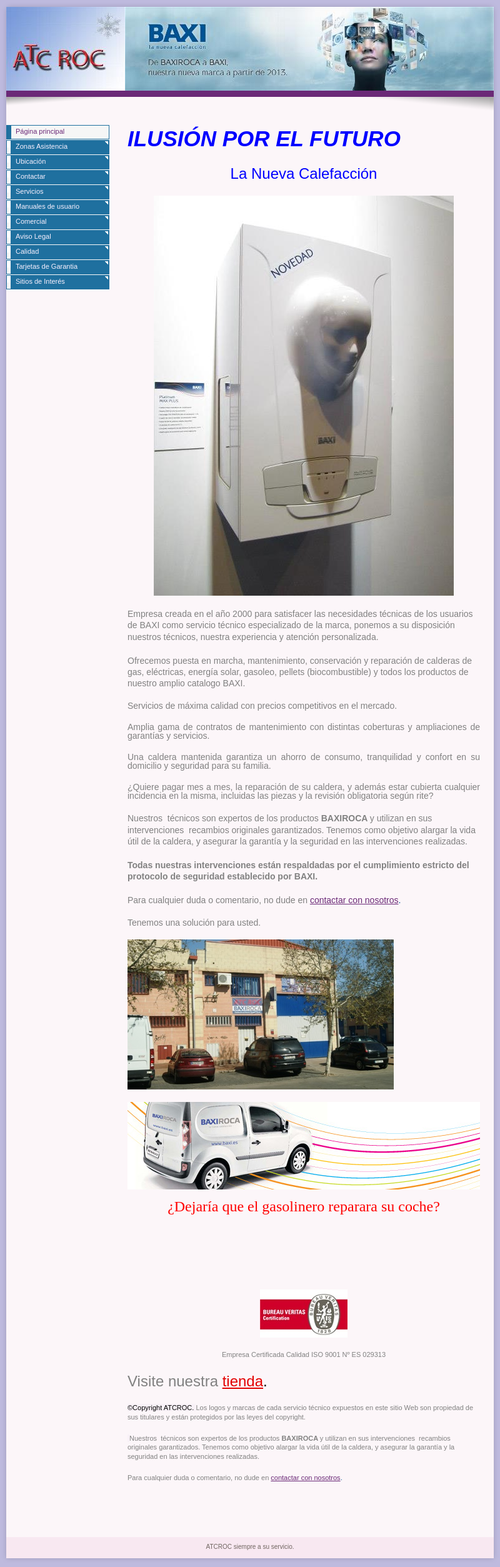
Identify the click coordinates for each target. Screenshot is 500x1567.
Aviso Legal (33, 236)
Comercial (31, 221)
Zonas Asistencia (42, 146)
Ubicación (31, 161)
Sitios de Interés (40, 281)
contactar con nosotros (354, 900)
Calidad (27, 251)
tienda (242, 1381)
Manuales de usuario (47, 206)
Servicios (30, 191)
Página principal (40, 131)
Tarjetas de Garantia (47, 266)
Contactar (31, 176)
